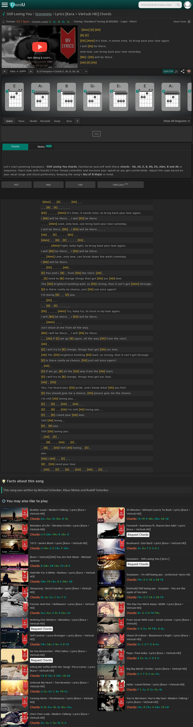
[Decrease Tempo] (5, 71)
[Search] (178, 4)
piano (21, 121)
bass (69, 121)
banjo (57, 121)
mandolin (45, 121)
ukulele (33, 121)
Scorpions (43, 14)
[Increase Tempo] (31, 71)
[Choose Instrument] (77, 121)
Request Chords (138, 534)
